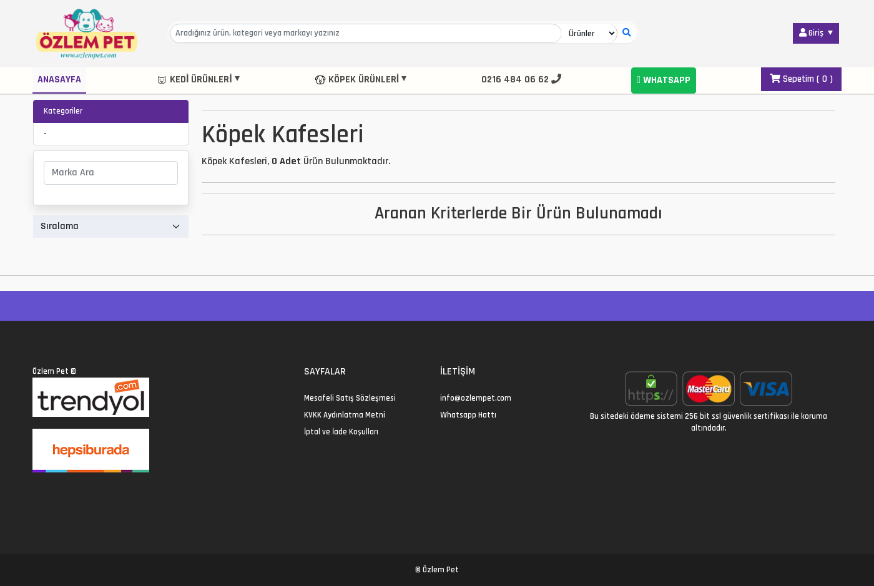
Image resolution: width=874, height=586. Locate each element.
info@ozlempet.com (475, 398)
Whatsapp (663, 80)
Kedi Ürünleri (194, 79)
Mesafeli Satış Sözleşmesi (350, 398)
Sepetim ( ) (801, 79)
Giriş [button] (812, 33)
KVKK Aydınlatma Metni (344, 415)
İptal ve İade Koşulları (341, 432)
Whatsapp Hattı (468, 415)
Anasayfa (59, 79)
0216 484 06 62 (521, 79)
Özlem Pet (50, 371)
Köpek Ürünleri (357, 79)
